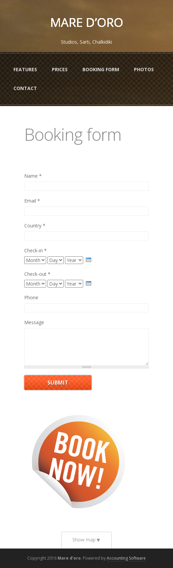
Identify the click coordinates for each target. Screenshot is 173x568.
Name (33, 176)
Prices (60, 69)
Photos (144, 69)
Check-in (35, 250)
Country (34, 225)
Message (34, 322)
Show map (84, 539)
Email (32, 201)
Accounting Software (126, 558)
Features (25, 69)
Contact (25, 88)
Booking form (100, 69)
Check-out (37, 274)
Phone (31, 297)
